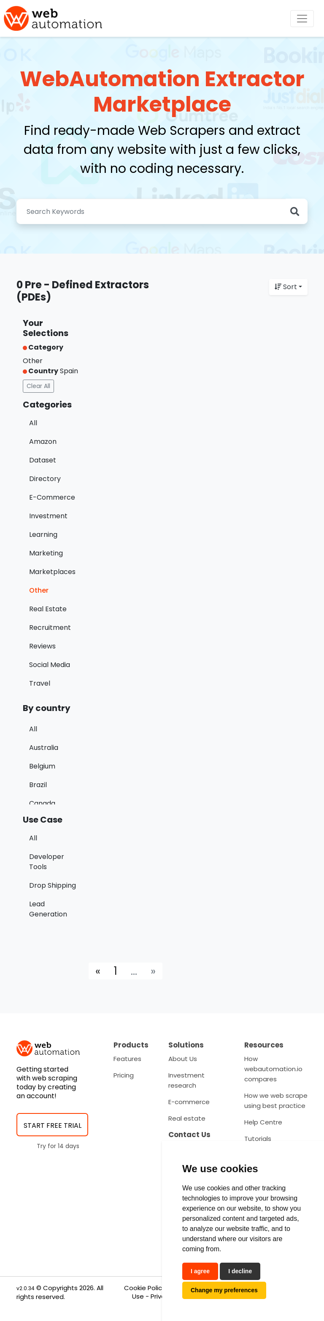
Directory (45, 479)
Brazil (38, 785)
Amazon (43, 441)
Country (40, 371)
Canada (42, 803)
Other (39, 590)
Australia (43, 747)
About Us (182, 1058)
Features (127, 1058)
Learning (43, 534)
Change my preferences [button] (224, 1290)
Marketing (46, 553)
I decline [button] (240, 1271)
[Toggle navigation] (302, 18)
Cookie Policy (144, 1287)
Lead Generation (48, 909)
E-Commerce (52, 497)
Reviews (42, 646)
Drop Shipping (52, 885)
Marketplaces (52, 572)
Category (43, 347)
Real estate (186, 1118)
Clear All (38, 386)
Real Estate (48, 609)
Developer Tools (46, 862)
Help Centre (263, 1122)
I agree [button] (200, 1271)
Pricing (123, 1075)
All (33, 423)
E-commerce (189, 1101)
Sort (286, 287)
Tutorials (257, 1138)
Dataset (42, 460)
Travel (39, 683)
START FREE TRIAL (52, 1125)
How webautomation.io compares (273, 1068)
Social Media (49, 665)
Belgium (42, 766)
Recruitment (50, 627)
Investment (48, 516)
